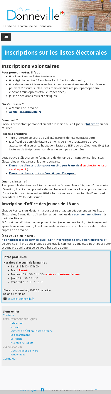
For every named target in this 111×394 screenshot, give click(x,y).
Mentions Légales (28, 390)
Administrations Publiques (20, 319)
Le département (20, 334)
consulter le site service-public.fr (28, 240)
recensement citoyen (87, 214)
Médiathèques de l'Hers (24, 350)
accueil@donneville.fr (25, 112)
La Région (16, 338)
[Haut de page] (96, 389)
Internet (92, 124)
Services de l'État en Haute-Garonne (31, 330)
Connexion (10, 358)
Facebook (42, 390)
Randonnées (17, 354)
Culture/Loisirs (12, 346)
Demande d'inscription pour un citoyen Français (44, 165)
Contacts (8, 315)
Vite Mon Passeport (21, 342)
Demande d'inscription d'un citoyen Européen (42, 173)
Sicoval (14, 327)
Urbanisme (16, 323)
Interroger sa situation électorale (80, 240)
